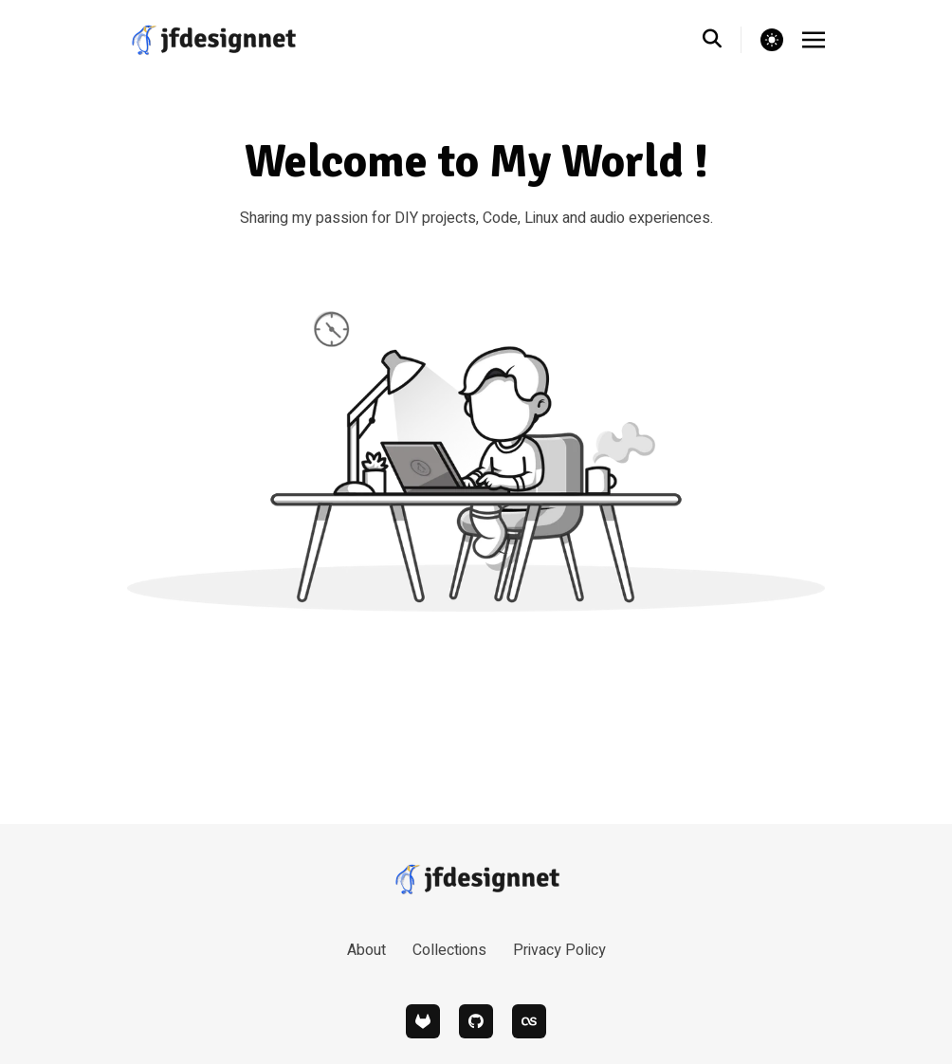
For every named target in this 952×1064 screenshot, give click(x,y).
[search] (722, 40)
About (366, 950)
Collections (449, 950)
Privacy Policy (559, 950)
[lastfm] (529, 1021)
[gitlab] (423, 1021)
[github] (476, 1021)
